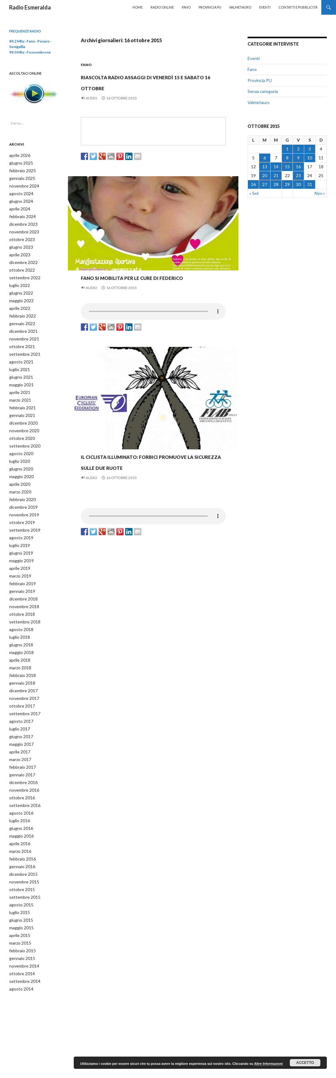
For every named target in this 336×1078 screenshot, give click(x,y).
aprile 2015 (18, 904)
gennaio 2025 (20, 177)
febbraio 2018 (20, 654)
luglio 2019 (18, 529)
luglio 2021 (18, 361)
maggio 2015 (19, 896)
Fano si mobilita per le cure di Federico (139, 292)
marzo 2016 (19, 823)
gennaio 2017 (20, 750)
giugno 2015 (19, 889)
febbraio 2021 (20, 397)
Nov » (320, 193)
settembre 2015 (22, 867)
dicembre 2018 (21, 581)
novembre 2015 (22, 852)
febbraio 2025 (20, 170)
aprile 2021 (18, 383)
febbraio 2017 (20, 742)
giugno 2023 (19, 243)
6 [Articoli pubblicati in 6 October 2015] (264, 157)
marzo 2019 (19, 559)
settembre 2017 (22, 691)
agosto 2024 (19, 192)
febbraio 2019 (20, 566)
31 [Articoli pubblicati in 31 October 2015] (309, 184)
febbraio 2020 (20, 485)
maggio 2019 (19, 544)
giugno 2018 (19, 625)
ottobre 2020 (20, 427)
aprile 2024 (18, 206)
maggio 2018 (19, 632)
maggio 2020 (19, 463)
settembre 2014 (22, 948)
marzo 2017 (19, 735)
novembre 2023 (22, 228)
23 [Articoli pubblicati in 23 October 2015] (298, 175)
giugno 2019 (19, 537)
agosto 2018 (19, 610)
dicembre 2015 (21, 845)
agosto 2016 (19, 786)
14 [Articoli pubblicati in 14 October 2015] (276, 166)
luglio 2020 (18, 449)
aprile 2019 (18, 551)
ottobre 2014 (20, 941)
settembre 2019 (22, 515)
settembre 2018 (22, 603)
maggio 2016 (19, 808)
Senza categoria (263, 91)
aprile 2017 (18, 728)
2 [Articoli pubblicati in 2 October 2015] (298, 148)
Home (138, 7)
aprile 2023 (18, 250)
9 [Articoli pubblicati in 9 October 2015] (298, 157)
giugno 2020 (19, 456)
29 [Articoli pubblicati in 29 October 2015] (287, 184)
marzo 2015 (19, 911)
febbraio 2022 (20, 309)
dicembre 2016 (21, 757)
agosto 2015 (19, 874)
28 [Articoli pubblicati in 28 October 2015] (276, 184)
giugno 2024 (19, 199)
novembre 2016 (22, 764)
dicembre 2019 (21, 493)
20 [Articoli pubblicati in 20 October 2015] (264, 175)
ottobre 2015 (20, 860)
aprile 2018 (18, 640)
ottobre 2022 (20, 265)
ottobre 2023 (20, 236)
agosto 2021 (19, 353)
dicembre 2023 (21, 221)
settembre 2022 (22, 272)
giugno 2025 (19, 162)
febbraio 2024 (20, 214)
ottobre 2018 (20, 595)
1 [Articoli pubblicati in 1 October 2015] (287, 148)
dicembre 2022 (21, 258)
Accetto (305, 1063)
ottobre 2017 (20, 684)
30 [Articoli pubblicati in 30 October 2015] (298, 184)
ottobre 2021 (20, 338)
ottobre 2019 (20, 507)
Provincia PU (210, 7)
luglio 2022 (18, 280)
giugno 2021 (19, 368)
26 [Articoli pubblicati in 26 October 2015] (253, 184)
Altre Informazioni (268, 1063)
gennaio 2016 (20, 838)
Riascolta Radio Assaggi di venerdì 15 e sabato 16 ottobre (151, 86)
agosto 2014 (19, 955)
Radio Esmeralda (30, 7)
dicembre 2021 (21, 324)
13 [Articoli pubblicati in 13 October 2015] (264, 166)
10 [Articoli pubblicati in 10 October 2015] (309, 157)
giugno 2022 (19, 287)
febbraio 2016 (20, 830)
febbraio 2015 (20, 918)
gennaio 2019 (20, 573)
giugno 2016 (19, 801)
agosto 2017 (19, 698)
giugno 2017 (19, 713)
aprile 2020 (18, 471)
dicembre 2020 (21, 412)
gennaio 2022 (20, 316)
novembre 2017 (22, 676)
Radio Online (162, 7)
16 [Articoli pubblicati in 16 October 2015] (298, 166)
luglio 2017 (18, 706)
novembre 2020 (22, 419)
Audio (91, 109)
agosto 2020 (19, 441)
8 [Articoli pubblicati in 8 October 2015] (287, 157)
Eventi (265, 7)
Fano (186, 7)
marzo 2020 (19, 478)
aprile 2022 (18, 302)
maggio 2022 (19, 294)
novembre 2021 (22, 331)
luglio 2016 (18, 794)
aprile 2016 (18, 816)
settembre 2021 (22, 346)
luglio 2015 (18, 882)
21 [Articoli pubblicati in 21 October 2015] (276, 175)
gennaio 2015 (20, 926)
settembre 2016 (22, 779)
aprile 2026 (18, 155)
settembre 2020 (22, 434)
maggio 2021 (19, 375)
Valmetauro (240, 7)
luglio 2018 (18, 617)
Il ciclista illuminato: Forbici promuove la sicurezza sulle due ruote (152, 488)
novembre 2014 (22, 933)
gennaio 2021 (20, 405)
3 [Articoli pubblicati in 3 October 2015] (309, 148)
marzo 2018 (19, 647)
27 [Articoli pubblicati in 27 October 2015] (264, 184)
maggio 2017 (19, 720)
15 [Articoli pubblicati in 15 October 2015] (287, 166)
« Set (254, 193)
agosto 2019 (19, 522)
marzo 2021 (19, 390)
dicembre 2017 (21, 669)
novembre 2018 (22, 588)
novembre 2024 (22, 184)
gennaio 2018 (20, 662)
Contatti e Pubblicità (297, 7)
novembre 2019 (22, 500)
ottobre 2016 (20, 772)
